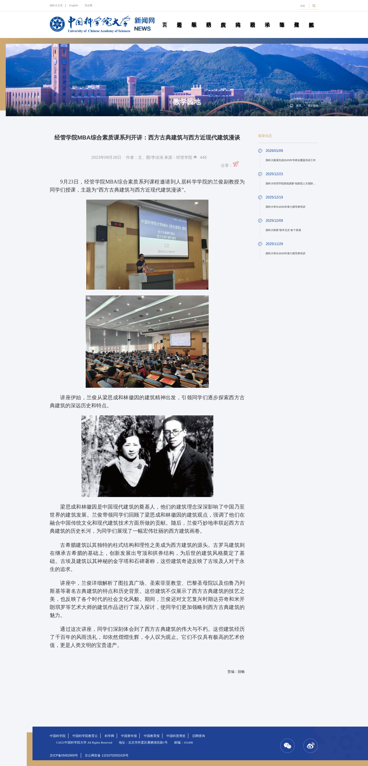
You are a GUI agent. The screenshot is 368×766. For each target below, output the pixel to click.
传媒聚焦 (297, 18)
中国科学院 (58, 736)
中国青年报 (129, 736)
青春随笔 (282, 18)
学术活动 (267, 18)
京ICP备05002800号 (64, 755)
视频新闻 (311, 18)
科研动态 (209, 18)
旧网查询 (198, 736)
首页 (165, 18)
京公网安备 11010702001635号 (107, 755)
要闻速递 (179, 18)
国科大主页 (56, 5)
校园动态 (253, 18)
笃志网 (88, 5)
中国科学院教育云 (85, 736)
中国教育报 (152, 736)
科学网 (109, 736)
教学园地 (194, 18)
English (73, 5)
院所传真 (223, 18)
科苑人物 (238, 18)
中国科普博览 (175, 736)
